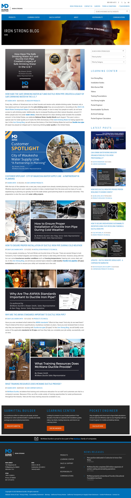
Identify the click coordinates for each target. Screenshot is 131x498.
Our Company (31, 183)
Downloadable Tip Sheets (100, 109)
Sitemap (47, 495)
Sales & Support (55, 17)
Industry (30, 101)
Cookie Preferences (105, 495)
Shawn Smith (11, 101)
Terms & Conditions (109, 6)
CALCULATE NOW (97, 426)
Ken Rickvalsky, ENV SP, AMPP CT (102, 266)
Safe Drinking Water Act (62, 120)
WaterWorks (102, 163)
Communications (119, 17)
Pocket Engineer (97, 104)
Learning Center (33, 17)
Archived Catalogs (97, 113)
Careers (97, 6)
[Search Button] (127, 11)
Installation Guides (97, 82)
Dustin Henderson (98, 161)
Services (39, 388)
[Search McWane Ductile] (112, 11)
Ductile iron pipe (78, 122)
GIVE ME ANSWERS (55, 428)
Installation (38, 249)
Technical (53, 249)
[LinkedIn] (125, 2)
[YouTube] (128, 2)
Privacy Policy (24, 495)
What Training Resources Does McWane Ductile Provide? (33, 383)
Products (12, 17)
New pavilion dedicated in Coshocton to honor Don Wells (106, 460)
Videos (93, 91)
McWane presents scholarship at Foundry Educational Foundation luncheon (106, 478)
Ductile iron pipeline (70, 261)
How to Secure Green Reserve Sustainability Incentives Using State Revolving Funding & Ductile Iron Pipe (107, 225)
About (76, 17)
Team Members (123, 6)
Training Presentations (99, 95)
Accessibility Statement (36, 495)
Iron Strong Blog (76, 6)
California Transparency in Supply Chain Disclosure (83, 495)
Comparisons (97, 268)
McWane (77, 439)
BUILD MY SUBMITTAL (13, 426)
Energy (95, 234)
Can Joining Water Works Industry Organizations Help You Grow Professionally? (104, 154)
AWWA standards (42, 322)
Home (6, 35)
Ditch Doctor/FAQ (97, 86)
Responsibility (97, 17)
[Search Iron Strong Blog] (108, 51)
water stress (30, 115)
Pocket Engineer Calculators (101, 118)
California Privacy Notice (58, 495)
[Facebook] (119, 2)
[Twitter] (122, 2)
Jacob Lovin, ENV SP (99, 195)
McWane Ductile (13, 391)
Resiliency (102, 197)
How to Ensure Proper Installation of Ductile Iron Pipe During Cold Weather (43, 245)
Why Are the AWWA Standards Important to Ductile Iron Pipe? (35, 314)
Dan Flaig (10, 249)
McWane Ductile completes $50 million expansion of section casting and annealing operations (106, 469)
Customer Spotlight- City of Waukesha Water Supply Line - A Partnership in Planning (42, 177)
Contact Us (88, 6)
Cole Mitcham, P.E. (98, 232)
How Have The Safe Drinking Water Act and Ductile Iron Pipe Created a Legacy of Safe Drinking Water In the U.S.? (44, 95)
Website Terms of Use (12, 495)
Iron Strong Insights (98, 100)
